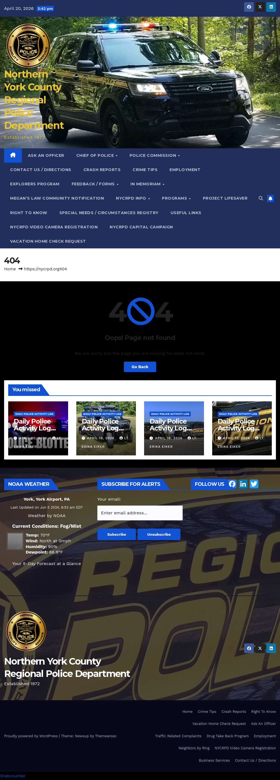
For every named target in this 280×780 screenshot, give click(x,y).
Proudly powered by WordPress (31, 736)
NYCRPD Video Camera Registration (54, 227)
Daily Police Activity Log (34, 413)
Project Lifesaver (225, 198)
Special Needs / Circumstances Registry (109, 212)
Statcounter (12, 775)
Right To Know (28, 212)
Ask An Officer (46, 155)
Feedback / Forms (94, 183)
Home (10, 268)
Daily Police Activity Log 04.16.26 (236, 428)
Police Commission (153, 155)
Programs (175, 198)
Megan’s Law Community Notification (57, 198)
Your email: (109, 499)
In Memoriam (146, 183)
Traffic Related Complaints (178, 736)
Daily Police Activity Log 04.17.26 (168, 428)
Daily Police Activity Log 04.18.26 (100, 428)
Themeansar (105, 736)
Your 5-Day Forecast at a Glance (46, 563)
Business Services (214, 760)
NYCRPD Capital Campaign (141, 227)
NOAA (59, 515)
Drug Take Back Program (228, 736)
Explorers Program (35, 183)
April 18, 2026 (169, 438)
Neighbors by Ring (194, 748)
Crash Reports (102, 169)
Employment (185, 169)
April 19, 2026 (101, 438)
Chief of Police (95, 155)
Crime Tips (145, 169)
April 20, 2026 (33, 438)
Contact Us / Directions (40, 169)
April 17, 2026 (237, 438)
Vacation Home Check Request (48, 241)
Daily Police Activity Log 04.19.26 (32, 428)
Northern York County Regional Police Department (33, 99)
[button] (261, 198)
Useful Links (186, 212)
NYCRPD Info (131, 198)
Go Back (140, 366)
